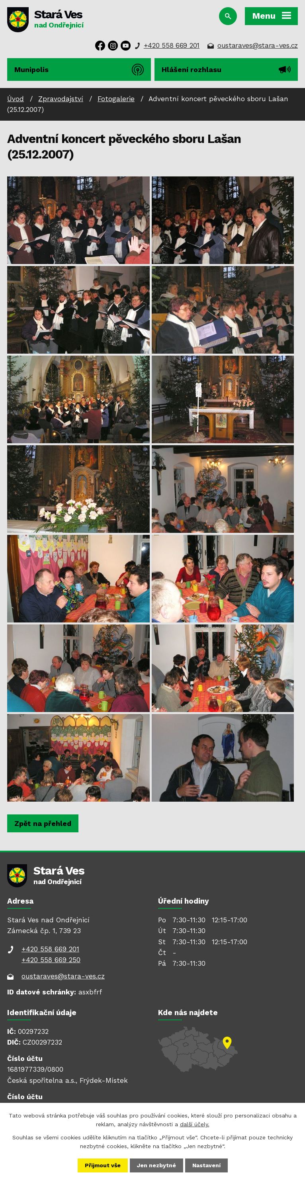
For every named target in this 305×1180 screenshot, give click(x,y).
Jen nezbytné (156, 1165)
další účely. (194, 1124)
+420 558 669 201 (171, 45)
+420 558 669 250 (51, 960)
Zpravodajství (60, 99)
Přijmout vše (103, 1165)
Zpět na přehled (42, 823)
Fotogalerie (116, 99)
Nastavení (206, 1165)
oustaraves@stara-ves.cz (257, 45)
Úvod (15, 99)
